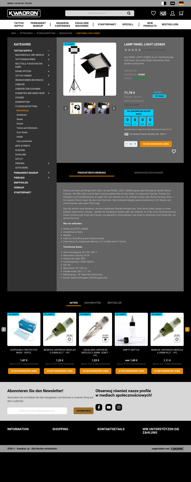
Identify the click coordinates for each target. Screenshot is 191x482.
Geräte (20, 137)
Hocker (20, 123)
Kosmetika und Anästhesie (30, 93)
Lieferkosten (60, 445)
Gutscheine (21, 167)
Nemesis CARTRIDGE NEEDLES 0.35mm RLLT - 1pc (60, 351)
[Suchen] (99, 13)
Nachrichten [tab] (92, 302)
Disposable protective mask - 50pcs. (23, 351)
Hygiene (19, 97)
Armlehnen (22, 115)
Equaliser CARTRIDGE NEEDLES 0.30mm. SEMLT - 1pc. (95, 353)
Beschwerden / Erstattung (69, 453)
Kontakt (12, 466)
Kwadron (13, 462)
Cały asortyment (24, 141)
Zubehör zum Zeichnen (27, 89)
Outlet (19, 159)
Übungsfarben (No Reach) (29, 80)
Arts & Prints (22, 146)
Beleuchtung (23, 110)
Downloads (14, 457)
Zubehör (20, 84)
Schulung (20, 154)
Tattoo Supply (23, 50)
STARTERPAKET (22, 192)
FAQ (54, 457)
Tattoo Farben (23, 75)
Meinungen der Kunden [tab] (148, 172)
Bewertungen (15, 449)
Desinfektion (22, 102)
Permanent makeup (26, 172)
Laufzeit (57, 440)
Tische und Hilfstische (27, 128)
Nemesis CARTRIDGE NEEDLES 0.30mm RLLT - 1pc (167, 351)
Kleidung (20, 150)
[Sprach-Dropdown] (181, 3)
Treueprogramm (17, 453)
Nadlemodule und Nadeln (29, 55)
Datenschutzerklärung (22, 440)
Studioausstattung (26, 106)
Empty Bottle (131, 350)
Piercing (19, 163)
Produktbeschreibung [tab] (92, 172)
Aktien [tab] (74, 302)
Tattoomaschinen (25, 59)
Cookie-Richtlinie (18, 445)
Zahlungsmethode (64, 449)
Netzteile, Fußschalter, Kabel (29, 65)
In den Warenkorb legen (156, 144)
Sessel (20, 119)
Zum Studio (22, 132)
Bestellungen (61, 436)
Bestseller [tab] (114, 302)
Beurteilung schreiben (156, 50)
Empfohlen (21, 182)
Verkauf (19, 187)
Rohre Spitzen (23, 71)
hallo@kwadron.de (109, 462)
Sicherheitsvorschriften (23, 436)
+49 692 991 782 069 (23, 3)
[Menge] (130, 144)
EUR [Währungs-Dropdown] (172, 3)
